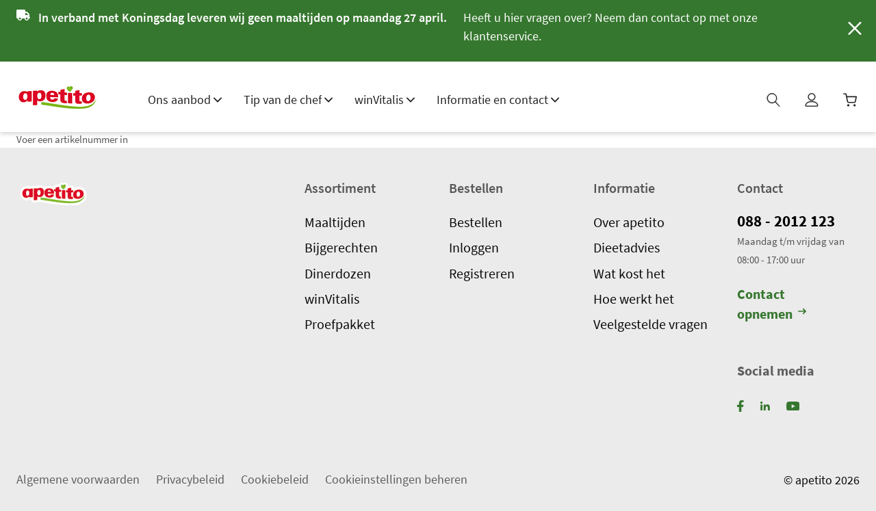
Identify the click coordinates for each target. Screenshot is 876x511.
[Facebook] (740, 405)
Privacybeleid (190, 479)
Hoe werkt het (633, 298)
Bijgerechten (341, 247)
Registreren (482, 273)
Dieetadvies (626, 247)
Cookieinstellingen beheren (396, 479)
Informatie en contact (498, 99)
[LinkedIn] (765, 405)
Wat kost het (629, 273)
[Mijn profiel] (813, 104)
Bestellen (475, 222)
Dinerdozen (338, 273)
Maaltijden (335, 222)
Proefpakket (340, 323)
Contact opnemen (771, 304)
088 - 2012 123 (789, 221)
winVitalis (385, 99)
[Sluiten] (853, 30)
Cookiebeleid (275, 479)
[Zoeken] (774, 104)
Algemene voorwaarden (78, 479)
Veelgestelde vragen (650, 323)
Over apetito (629, 222)
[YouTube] (792, 405)
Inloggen (474, 247)
